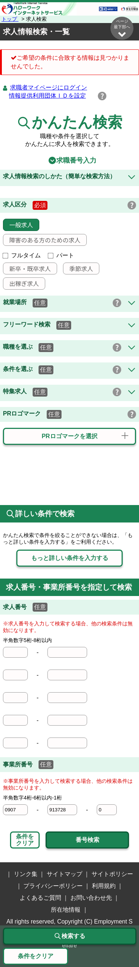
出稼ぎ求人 (21, 283)
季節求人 (78, 268)
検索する (69, 936)
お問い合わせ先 (91, 898)
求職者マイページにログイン (48, 87)
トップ (10, 19)
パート (61, 255)
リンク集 (25, 874)
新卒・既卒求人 (27, 268)
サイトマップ (64, 874)
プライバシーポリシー (53, 886)
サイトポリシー (112, 874)
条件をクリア (25, 839)
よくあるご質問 (40, 898)
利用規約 (104, 886)
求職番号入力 (69, 160)
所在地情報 (65, 909)
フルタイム (22, 255)
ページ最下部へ (122, 28)
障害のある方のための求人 (41, 239)
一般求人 (18, 224)
